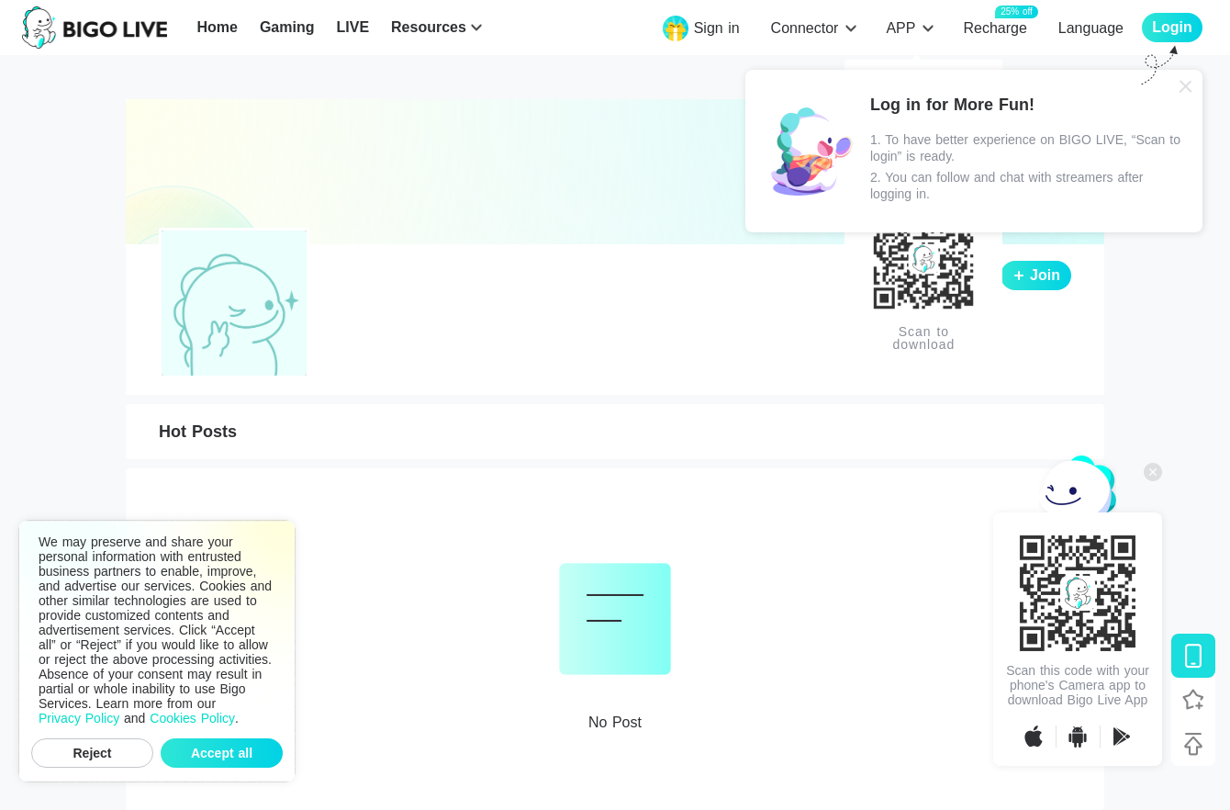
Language (1091, 28)
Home (216, 27)
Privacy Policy (79, 718)
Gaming (287, 27)
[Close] (1186, 86)
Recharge (994, 27)
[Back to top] (1193, 744)
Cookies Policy (192, 718)
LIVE (352, 27)
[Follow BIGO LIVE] (1193, 700)
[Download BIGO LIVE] (1193, 656)
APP (900, 28)
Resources (428, 27)
